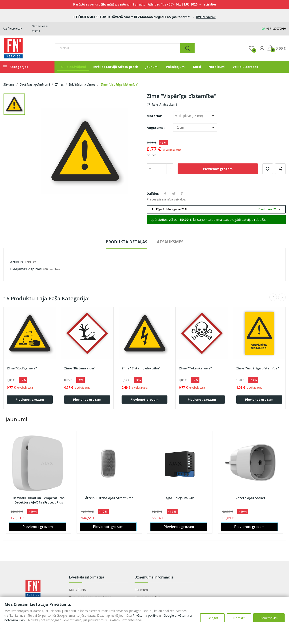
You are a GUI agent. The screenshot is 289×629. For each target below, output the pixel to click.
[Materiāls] (195, 116)
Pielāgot (212, 618)
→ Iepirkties (208, 4)
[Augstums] (195, 127)
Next (282, 297)
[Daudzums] (160, 168)
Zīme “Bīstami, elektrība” (141, 368)
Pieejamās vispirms (26, 269)
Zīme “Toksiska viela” (195, 368)
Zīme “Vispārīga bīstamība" (257, 368)
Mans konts (77, 590)
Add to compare (280, 169)
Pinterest (182, 193)
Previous (273, 297)
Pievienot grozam (218, 169)
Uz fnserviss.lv (12, 28)
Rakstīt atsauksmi (164, 104)
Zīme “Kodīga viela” (22, 368)
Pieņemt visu (269, 618)
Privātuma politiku (145, 615)
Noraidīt (239, 618)
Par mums (142, 590)
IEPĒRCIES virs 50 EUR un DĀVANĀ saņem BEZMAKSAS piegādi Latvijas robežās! (132, 17)
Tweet (173, 193)
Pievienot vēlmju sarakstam (267, 169)
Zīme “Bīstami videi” (79, 368)
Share (165, 193)
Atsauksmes (170, 241)
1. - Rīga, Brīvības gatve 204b (216, 209)
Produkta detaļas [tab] (126, 241)
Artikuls (16, 262)
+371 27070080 (274, 28)
